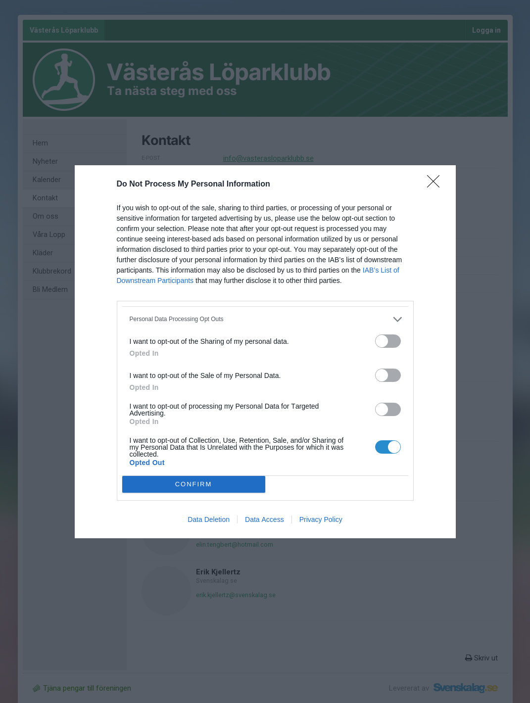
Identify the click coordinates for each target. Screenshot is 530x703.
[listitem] (265, 319)
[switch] (388, 341)
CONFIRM (193, 483)
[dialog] (265, 351)
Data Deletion (209, 519)
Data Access (264, 519)
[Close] (436, 184)
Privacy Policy (320, 519)
